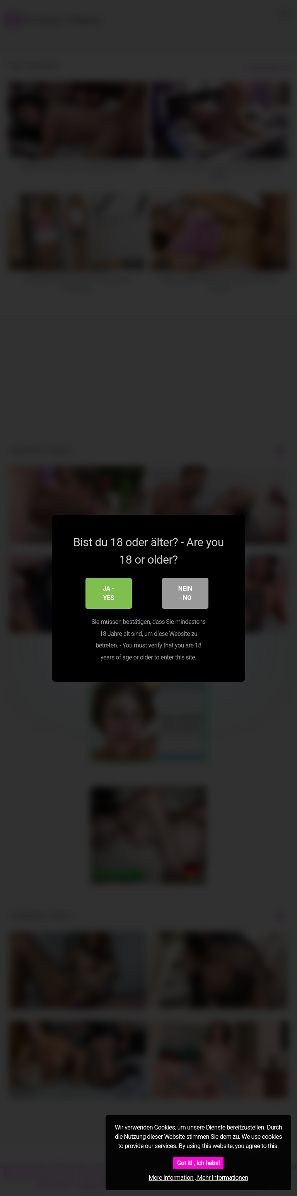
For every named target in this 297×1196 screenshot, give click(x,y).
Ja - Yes (108, 592)
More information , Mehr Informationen (198, 1177)
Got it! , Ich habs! (198, 1163)
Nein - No (185, 592)
